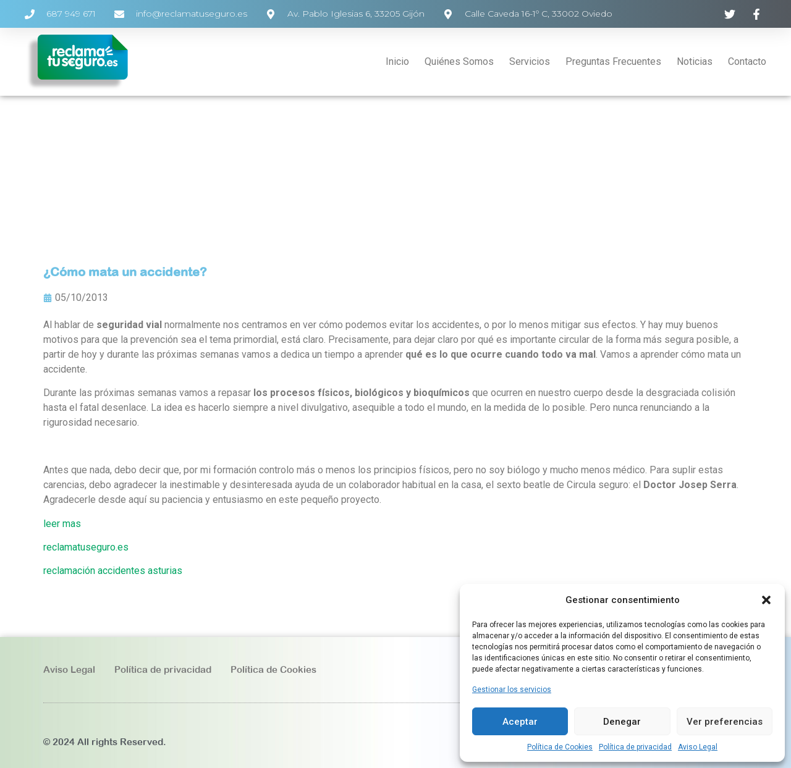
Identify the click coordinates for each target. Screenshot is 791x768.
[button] (766, 600)
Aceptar (520, 721)
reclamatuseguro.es (86, 547)
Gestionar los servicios (511, 689)
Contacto (747, 61)
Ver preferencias (725, 721)
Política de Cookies (560, 747)
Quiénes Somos (459, 61)
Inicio (397, 61)
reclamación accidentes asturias (112, 570)
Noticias (695, 61)
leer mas (62, 524)
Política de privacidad (635, 747)
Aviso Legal (697, 747)
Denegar (622, 721)
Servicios (529, 61)
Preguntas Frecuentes (613, 61)
